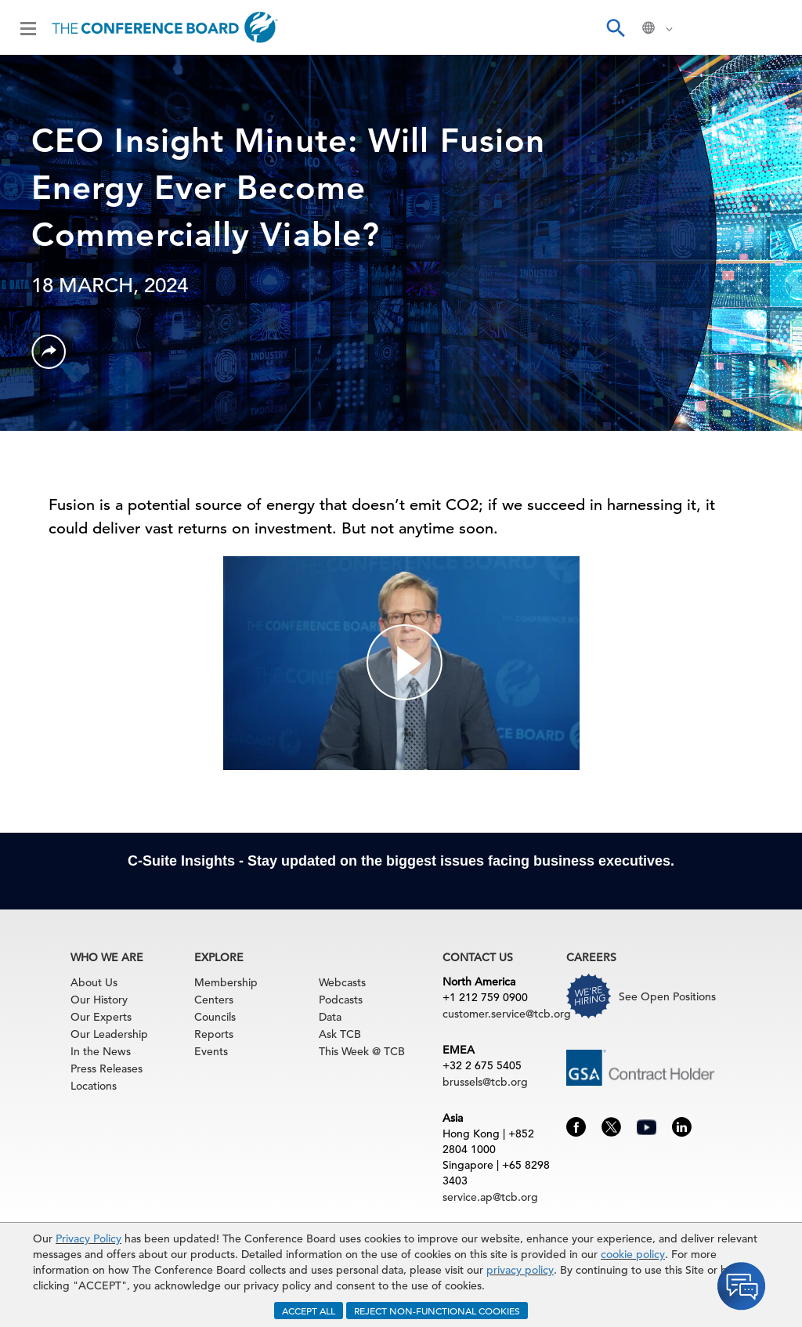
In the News (100, 1051)
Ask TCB (340, 1034)
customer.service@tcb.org (507, 1014)
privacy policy (520, 1270)
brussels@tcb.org (485, 1082)
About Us (93, 982)
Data (330, 1017)
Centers (213, 1000)
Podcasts (341, 1000)
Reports (213, 1034)
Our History (99, 1000)
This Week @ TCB (362, 1051)
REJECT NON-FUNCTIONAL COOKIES (437, 1310)
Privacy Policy (88, 1238)
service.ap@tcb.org (490, 1197)
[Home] (165, 27)
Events (211, 1051)
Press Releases (106, 1068)
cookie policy (633, 1254)
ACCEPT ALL (308, 1310)
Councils (215, 1017)
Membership (226, 982)
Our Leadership (109, 1034)
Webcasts (342, 982)
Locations (93, 1086)
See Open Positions (667, 996)
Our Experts (101, 1017)
